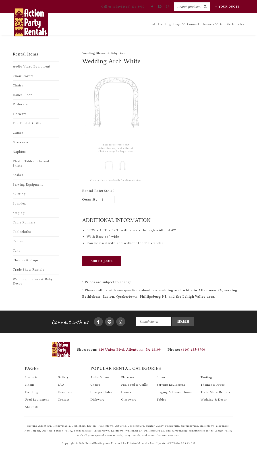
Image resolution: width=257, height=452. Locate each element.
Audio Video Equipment (32, 66)
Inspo (179, 23)
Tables (18, 241)
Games (18, 133)
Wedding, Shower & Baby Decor (33, 281)
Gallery (63, 375)
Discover (210, 23)
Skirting (19, 194)
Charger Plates (101, 390)
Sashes (18, 175)
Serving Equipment (28, 184)
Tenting (206, 375)
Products (31, 375)
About (32, 405)
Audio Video (99, 375)
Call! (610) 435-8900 (122, 6)
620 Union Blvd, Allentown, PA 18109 (130, 348)
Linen (161, 375)
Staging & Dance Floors (174, 390)
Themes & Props (26, 260)
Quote (227, 6)
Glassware (21, 142)
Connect (193, 23)
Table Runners (24, 222)
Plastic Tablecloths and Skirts (31, 163)
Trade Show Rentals (28, 270)
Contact (63, 397)
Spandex (19, 203)
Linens (30, 383)
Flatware (20, 114)
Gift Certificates (232, 23)
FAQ (61, 383)
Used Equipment (37, 397)
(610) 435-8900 (186, 348)
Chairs (18, 85)
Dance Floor (22, 95)
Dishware (20, 104)
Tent (16, 251)
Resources (65, 390)
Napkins (19, 152)
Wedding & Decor (214, 397)
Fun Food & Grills (27, 123)
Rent (152, 23)
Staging (19, 213)
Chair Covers (23, 76)
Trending (164, 23)
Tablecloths (22, 232)
